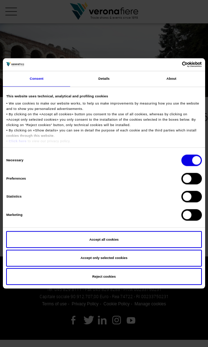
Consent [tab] (37, 78)
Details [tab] (103, 78)
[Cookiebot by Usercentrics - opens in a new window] (170, 65)
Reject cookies (104, 276)
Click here (18, 141)
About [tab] (172, 78)
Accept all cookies (104, 239)
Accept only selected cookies (104, 258)
